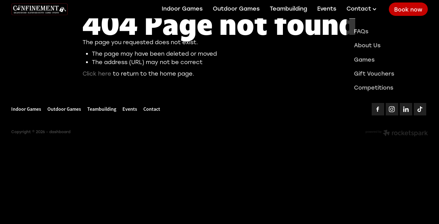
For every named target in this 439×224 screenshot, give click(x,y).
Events (326, 8)
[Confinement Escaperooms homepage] (52, 9)
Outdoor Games (236, 8)
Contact (361, 8)
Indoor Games (182, 8)
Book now (408, 9)
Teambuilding (288, 8)
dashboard (59, 131)
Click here (97, 73)
